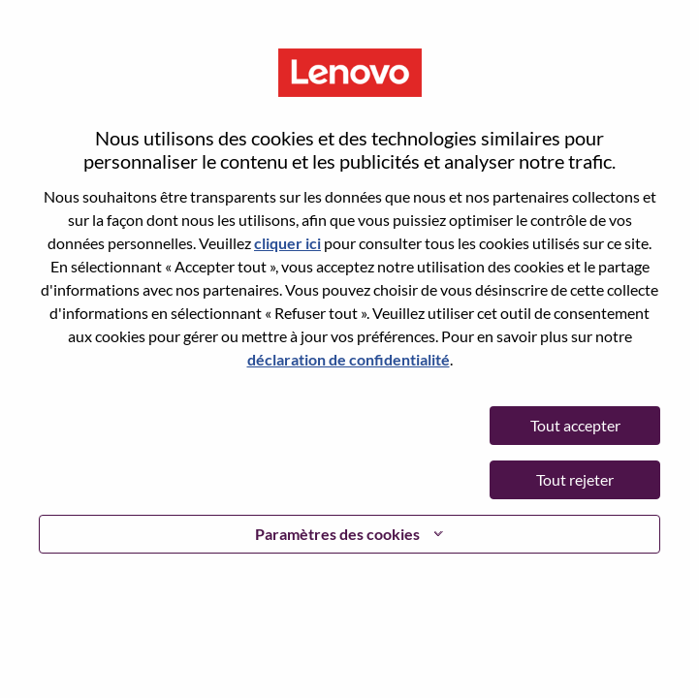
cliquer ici (287, 243)
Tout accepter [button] (575, 425)
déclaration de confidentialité (348, 359)
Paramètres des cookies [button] (337, 533)
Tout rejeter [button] (575, 479)
